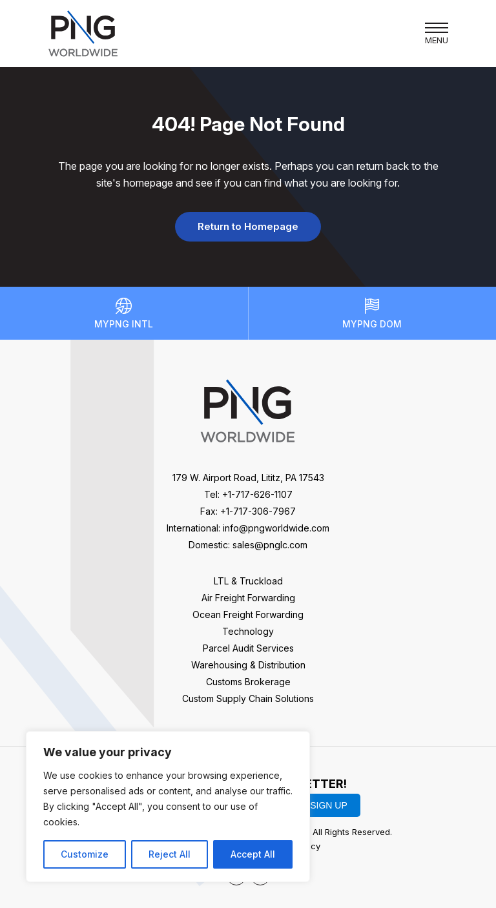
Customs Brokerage (248, 681)
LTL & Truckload (248, 580)
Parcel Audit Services (248, 648)
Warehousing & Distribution (248, 664)
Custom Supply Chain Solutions (248, 698)
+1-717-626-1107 (257, 494)
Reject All (170, 854)
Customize (84, 854)
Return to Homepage (248, 226)
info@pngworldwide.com (276, 527)
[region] (168, 806)
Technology (248, 631)
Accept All (253, 854)
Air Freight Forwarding (248, 597)
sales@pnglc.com (269, 544)
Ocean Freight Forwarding (248, 614)
